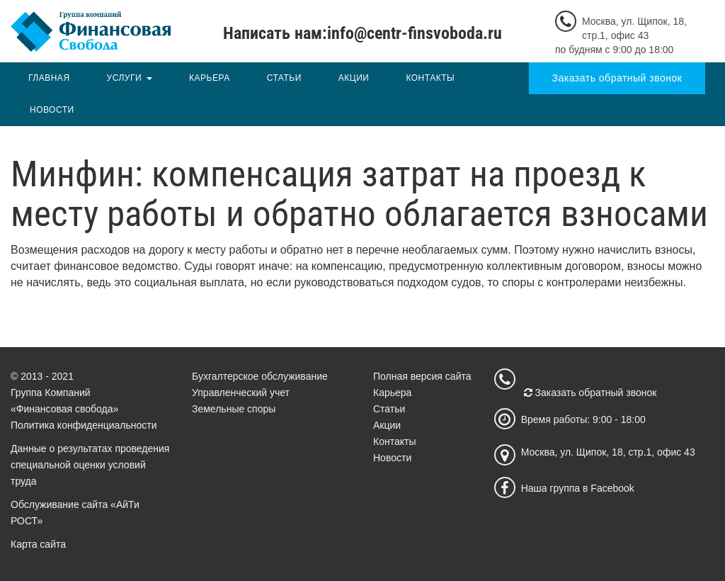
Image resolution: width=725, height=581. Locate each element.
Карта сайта (38, 544)
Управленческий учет (241, 392)
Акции (354, 78)
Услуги (124, 78)
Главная (49, 78)
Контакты (430, 78)
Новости (52, 110)
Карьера (209, 78)
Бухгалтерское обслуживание (260, 376)
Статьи (284, 78)
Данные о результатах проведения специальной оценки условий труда (90, 465)
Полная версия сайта (422, 376)
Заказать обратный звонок (617, 78)
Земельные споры (233, 408)
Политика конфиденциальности (84, 425)
